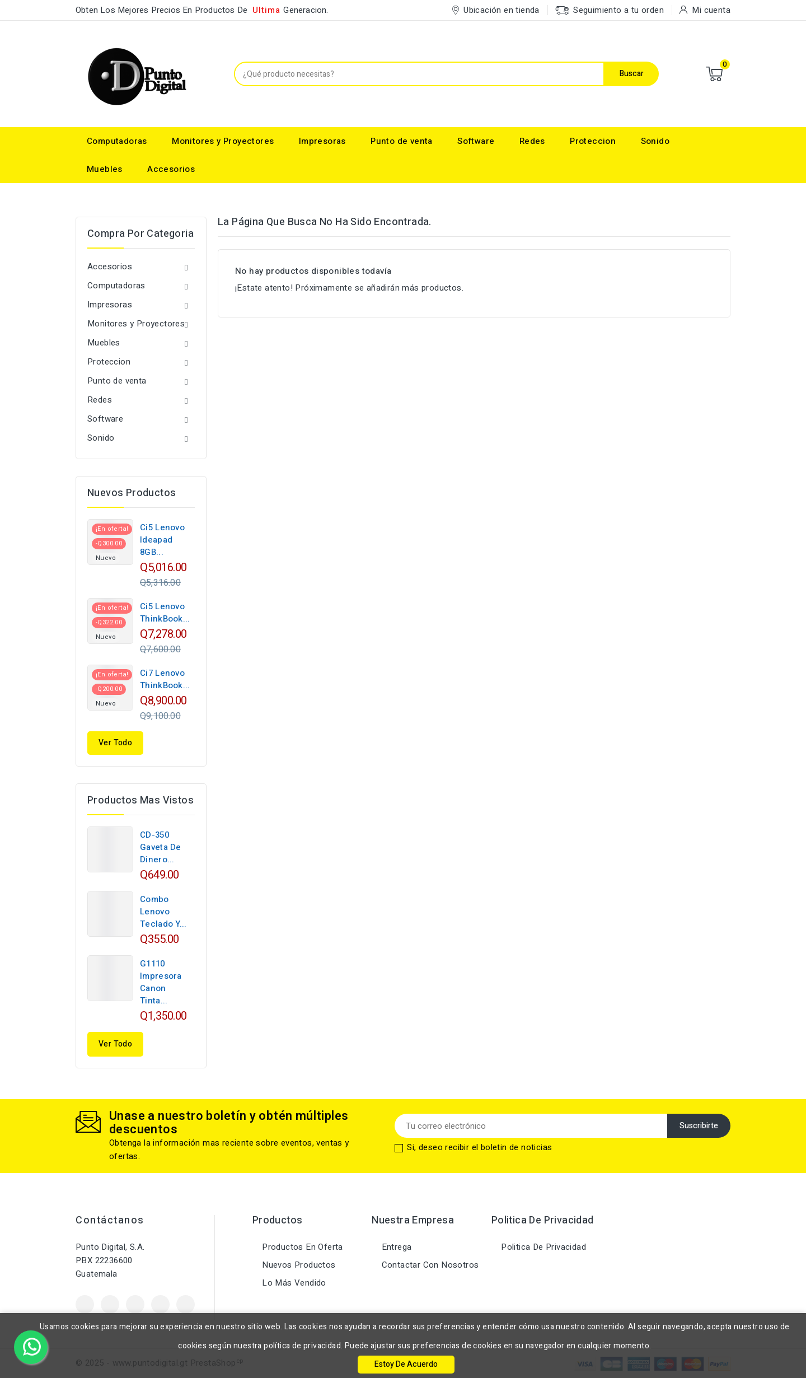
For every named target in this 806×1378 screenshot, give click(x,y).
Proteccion (593, 141)
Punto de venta (402, 141)
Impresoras (322, 141)
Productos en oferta (301, 1247)
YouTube (135, 1304)
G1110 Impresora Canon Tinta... (161, 982)
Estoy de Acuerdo (406, 1364)
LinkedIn (185, 1304)
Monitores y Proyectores (223, 141)
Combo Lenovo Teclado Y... (163, 911)
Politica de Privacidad (542, 1247)
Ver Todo (115, 1044)
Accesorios (171, 169)
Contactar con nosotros (429, 1265)
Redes (532, 141)
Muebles (105, 169)
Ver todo (115, 743)
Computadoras (117, 141)
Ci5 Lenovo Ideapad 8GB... (162, 539)
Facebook (85, 1304)
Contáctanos (110, 1220)
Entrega (395, 1247)
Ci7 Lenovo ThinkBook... (165, 679)
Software (475, 141)
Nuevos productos (298, 1265)
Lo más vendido (293, 1283)
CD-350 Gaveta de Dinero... (160, 847)
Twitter (110, 1304)
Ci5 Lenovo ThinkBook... (165, 612)
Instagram (160, 1304)
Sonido (655, 141)
